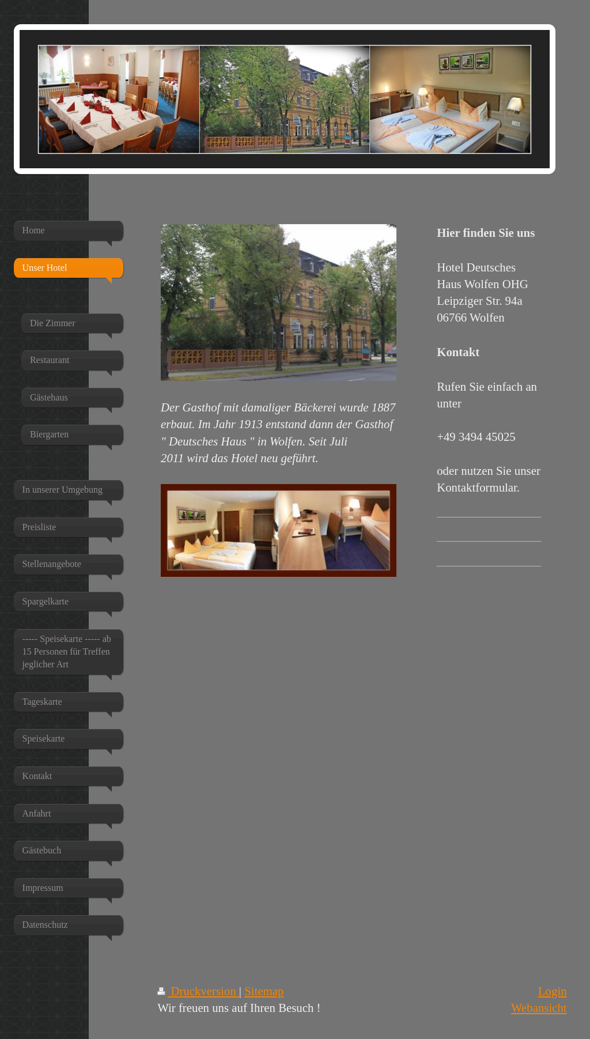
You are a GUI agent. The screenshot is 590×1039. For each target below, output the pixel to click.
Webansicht (539, 1007)
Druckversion (198, 991)
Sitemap (263, 991)
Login (552, 991)
